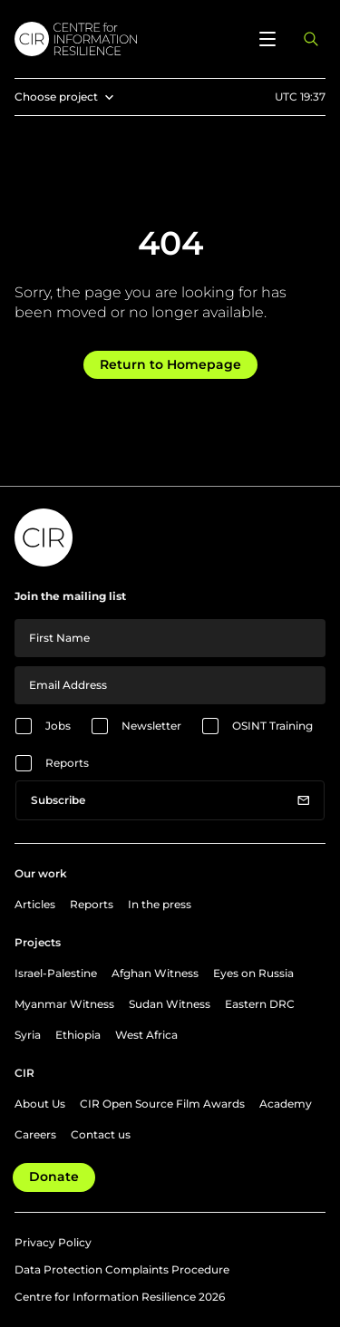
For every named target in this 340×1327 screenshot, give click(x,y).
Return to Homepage (170, 364)
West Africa (146, 1034)
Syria (28, 1034)
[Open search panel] (310, 38)
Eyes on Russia (253, 973)
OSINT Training (272, 725)
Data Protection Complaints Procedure (122, 1269)
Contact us (101, 1134)
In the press (159, 904)
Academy (285, 1103)
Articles (35, 904)
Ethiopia (78, 1034)
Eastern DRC (260, 1004)
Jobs (58, 725)
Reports (67, 763)
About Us (40, 1103)
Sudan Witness (169, 1004)
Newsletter (151, 725)
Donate (54, 1176)
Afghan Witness (155, 973)
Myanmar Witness (64, 1004)
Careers (35, 1134)
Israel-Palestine (56, 973)
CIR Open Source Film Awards (162, 1103)
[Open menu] (267, 38)
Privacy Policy (53, 1242)
